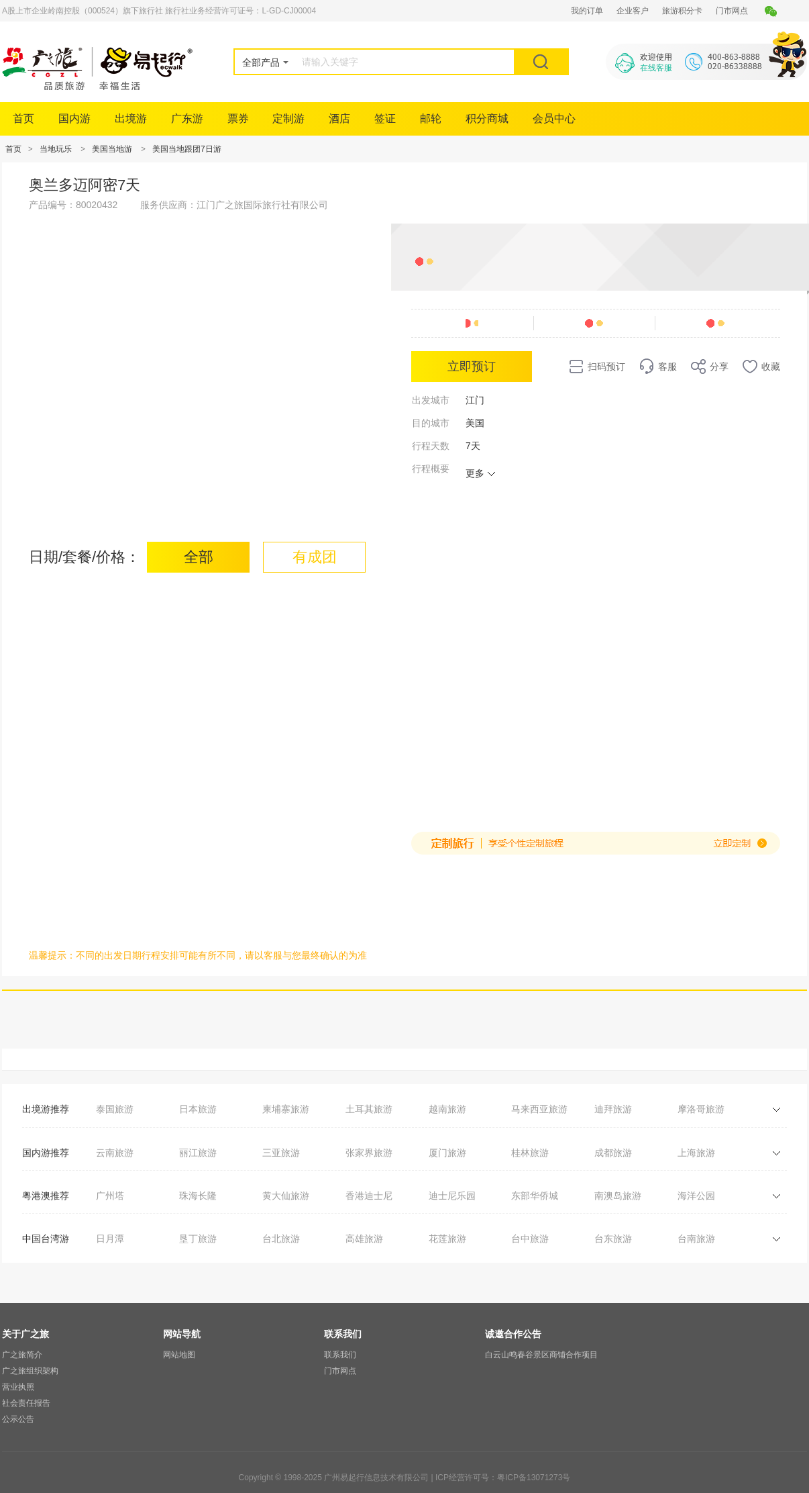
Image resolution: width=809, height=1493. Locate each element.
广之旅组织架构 (30, 1371)
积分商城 (487, 118)
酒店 (339, 118)
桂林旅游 (530, 1152)
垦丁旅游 (198, 1238)
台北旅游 (281, 1238)
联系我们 (340, 1354)
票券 (238, 118)
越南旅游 (447, 1109)
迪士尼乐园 (452, 1195)
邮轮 (430, 118)
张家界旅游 (368, 1152)
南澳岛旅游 (617, 1195)
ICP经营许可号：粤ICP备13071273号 (502, 1477)
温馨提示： (52, 955)
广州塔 (110, 1195)
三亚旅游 (281, 1152)
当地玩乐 (56, 149)
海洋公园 (696, 1195)
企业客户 (632, 10)
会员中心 (554, 118)
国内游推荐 (45, 1152)
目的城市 (430, 423)
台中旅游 (530, 1238)
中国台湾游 (45, 1238)
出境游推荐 (45, 1109)
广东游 (187, 118)
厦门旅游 (447, 1152)
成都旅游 (613, 1152)
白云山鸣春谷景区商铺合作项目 (541, 1354)
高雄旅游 (364, 1238)
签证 (385, 118)
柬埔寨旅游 (285, 1109)
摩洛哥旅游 (701, 1109)
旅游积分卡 (682, 10)
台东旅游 (613, 1238)
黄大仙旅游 (285, 1195)
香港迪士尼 (368, 1195)
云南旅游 (114, 1152)
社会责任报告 (26, 1403)
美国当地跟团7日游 (186, 149)
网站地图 (179, 1354)
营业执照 (18, 1387)
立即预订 (471, 366)
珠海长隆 (198, 1195)
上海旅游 (696, 1152)
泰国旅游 (114, 1109)
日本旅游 (198, 1109)
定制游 (288, 118)
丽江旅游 (198, 1152)
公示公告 (18, 1419)
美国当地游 (112, 149)
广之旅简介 (22, 1354)
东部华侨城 (534, 1195)
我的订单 (587, 10)
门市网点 (732, 10)
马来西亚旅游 (539, 1109)
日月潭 (110, 1238)
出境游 (131, 118)
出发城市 (430, 400)
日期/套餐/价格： (84, 556)
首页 (23, 118)
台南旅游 (696, 1238)
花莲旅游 (447, 1238)
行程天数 (430, 445)
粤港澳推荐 (45, 1195)
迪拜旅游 (613, 1109)
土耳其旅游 (368, 1109)
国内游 (74, 118)
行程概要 (430, 468)
